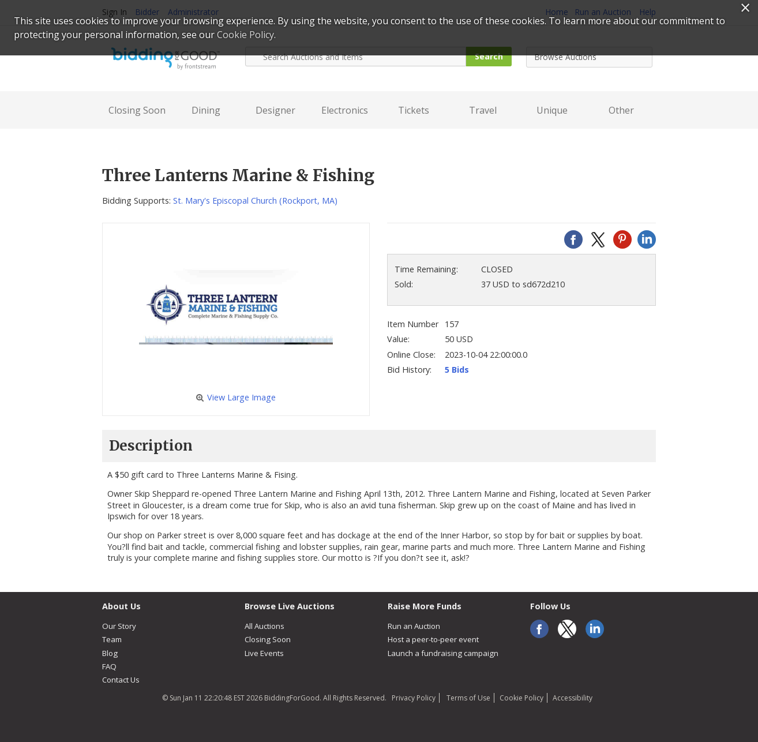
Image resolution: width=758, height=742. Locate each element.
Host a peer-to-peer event (433, 639)
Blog (110, 653)
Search (489, 56)
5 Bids (457, 369)
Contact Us (121, 679)
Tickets (413, 110)
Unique (552, 110)
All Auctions (264, 626)
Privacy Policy (414, 698)
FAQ (109, 666)
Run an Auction (414, 626)
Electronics (344, 110)
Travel (483, 110)
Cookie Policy (521, 698)
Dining (206, 110)
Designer (275, 110)
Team (112, 639)
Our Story (119, 626)
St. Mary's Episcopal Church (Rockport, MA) (255, 200)
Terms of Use (467, 698)
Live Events (264, 653)
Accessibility (572, 698)
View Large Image (235, 397)
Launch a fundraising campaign (443, 653)
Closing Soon (137, 110)
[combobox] (589, 57)
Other (621, 110)
